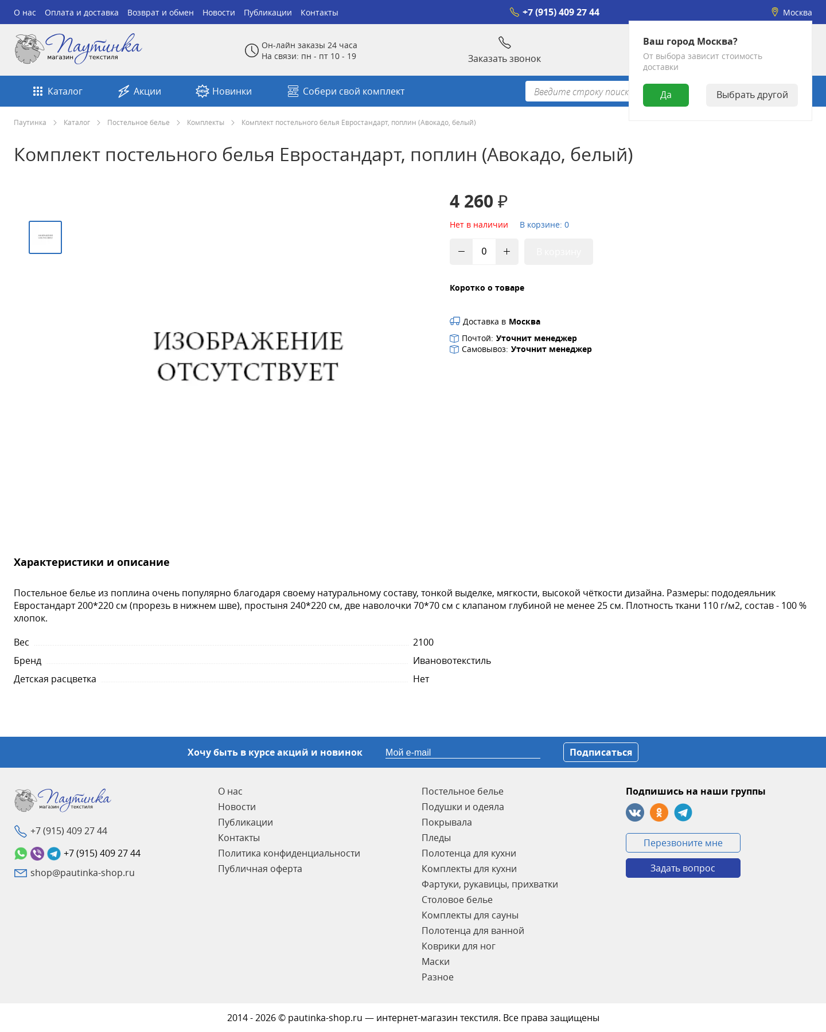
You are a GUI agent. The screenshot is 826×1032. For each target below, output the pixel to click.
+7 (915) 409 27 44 (554, 12)
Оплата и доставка (82, 12)
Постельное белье (138, 122)
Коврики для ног (459, 946)
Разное (438, 977)
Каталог (57, 91)
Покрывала (447, 822)
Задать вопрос (682, 868)
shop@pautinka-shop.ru (82, 872)
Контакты (319, 12)
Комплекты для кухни (469, 868)
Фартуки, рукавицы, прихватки (490, 884)
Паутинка (30, 122)
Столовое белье (457, 899)
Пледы (436, 837)
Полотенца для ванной (473, 930)
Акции (139, 91)
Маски (436, 961)
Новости (218, 12)
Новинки (224, 91)
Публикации (268, 12)
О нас (25, 12)
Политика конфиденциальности (289, 853)
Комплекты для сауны (470, 915)
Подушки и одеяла (463, 806)
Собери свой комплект (345, 91)
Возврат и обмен (160, 12)
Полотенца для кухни (469, 853)
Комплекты (205, 122)
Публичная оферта (260, 868)
